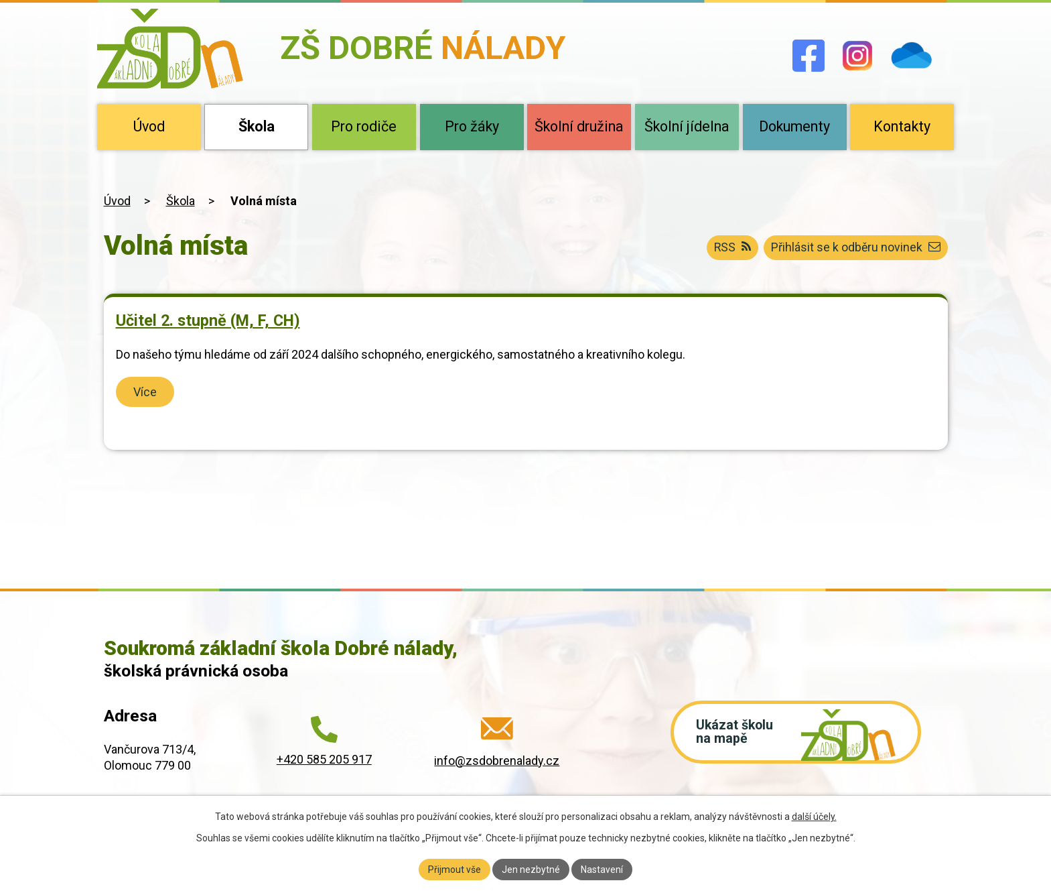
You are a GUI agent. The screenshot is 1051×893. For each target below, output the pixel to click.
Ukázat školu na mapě (736, 733)
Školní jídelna (686, 126)
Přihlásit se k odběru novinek (855, 248)
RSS (731, 248)
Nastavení (602, 869)
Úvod (149, 126)
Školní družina (579, 126)
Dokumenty (794, 126)
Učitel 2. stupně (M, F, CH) (208, 320)
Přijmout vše (454, 869)
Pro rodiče (364, 126)
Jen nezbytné (531, 869)
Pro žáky (472, 126)
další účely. (814, 816)
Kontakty (901, 126)
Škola (256, 126)
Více (145, 392)
